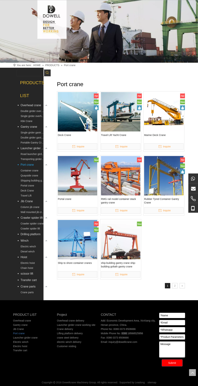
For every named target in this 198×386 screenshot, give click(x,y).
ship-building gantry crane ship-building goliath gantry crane (118, 265)
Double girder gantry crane (34, 137)
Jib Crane (27, 201)
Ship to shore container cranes (75, 263)
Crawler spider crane (32, 223)
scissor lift (27, 273)
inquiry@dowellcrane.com (122, 342)
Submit (172, 362)
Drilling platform (30, 234)
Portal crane (27, 185)
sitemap (152, 382)
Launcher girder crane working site (76, 324)
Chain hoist (27, 268)
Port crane (27, 164)
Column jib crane (30, 207)
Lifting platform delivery (70, 333)
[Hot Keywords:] (47, 73)
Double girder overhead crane (34, 111)
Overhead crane (31, 105)
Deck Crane (27, 190)
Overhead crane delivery (70, 320)
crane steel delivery (68, 337)
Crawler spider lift (32, 217)
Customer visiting (66, 346)
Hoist (24, 257)
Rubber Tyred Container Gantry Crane (161, 201)
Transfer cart (29, 280)
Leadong (140, 382)
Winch (24, 240)
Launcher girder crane (34, 148)
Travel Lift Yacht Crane (113, 135)
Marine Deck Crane (155, 135)
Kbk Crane (26, 121)
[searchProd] (30, 73)
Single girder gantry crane (34, 132)
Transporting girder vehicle (34, 159)
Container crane (29, 170)
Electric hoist (28, 263)
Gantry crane (29, 126)
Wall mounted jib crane (33, 212)
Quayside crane (29, 175)
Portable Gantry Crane (33, 142)
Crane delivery (65, 329)
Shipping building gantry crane (34, 180)
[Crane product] (99, 31)
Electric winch (28, 246)
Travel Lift (26, 195)
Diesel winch (28, 251)
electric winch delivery (69, 342)
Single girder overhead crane (34, 116)
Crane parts (28, 286)
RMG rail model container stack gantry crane (118, 201)
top (192, 372)
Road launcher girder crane (34, 154)
